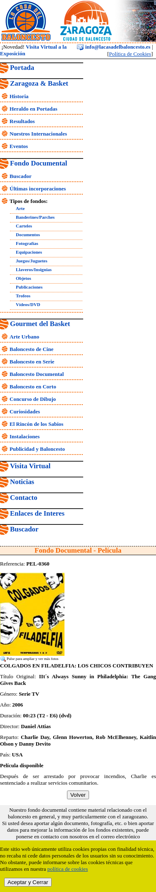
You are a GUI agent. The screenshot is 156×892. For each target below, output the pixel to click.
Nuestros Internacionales (38, 134)
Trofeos (23, 295)
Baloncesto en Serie (32, 361)
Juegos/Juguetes (31, 260)
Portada (22, 68)
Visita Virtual (30, 466)
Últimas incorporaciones (38, 188)
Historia (19, 96)
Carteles (24, 225)
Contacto (23, 498)
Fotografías (27, 243)
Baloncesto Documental (37, 374)
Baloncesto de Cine (31, 349)
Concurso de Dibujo (33, 399)
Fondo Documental (38, 163)
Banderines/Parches (35, 217)
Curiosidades (25, 411)
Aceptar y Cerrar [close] (27, 882)
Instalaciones (25, 436)
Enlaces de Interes (37, 513)
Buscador (21, 176)
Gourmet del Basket (40, 324)
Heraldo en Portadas (33, 109)
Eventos (19, 146)
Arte (20, 208)
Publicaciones (29, 286)
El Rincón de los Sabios (36, 424)
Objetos (23, 278)
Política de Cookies (130, 54)
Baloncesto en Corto (33, 386)
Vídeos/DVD (28, 304)
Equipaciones (29, 252)
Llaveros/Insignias (34, 269)
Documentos (28, 234)
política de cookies (67, 869)
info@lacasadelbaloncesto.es (113, 47)
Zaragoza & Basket (39, 83)
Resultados (22, 121)
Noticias (22, 482)
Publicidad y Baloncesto (37, 449)
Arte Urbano (24, 337)
